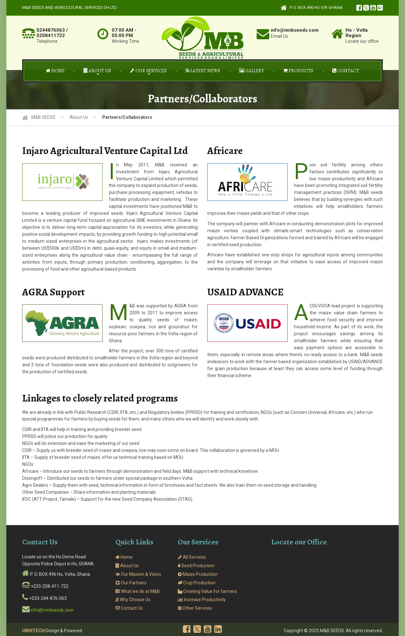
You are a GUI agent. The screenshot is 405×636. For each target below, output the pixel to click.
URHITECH (33, 630)
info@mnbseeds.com (52, 610)
